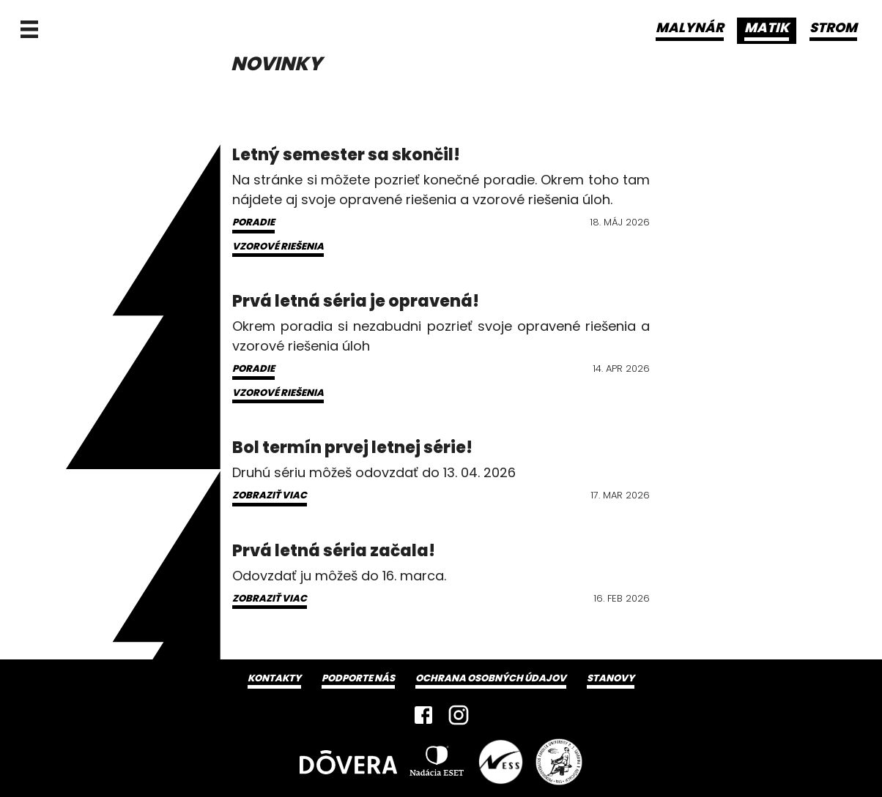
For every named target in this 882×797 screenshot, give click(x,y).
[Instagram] (458, 715)
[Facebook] (423, 715)
